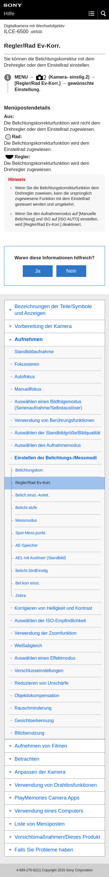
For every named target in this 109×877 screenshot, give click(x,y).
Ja (37, 271)
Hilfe (9, 13)
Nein (71, 271)
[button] (104, 14)
